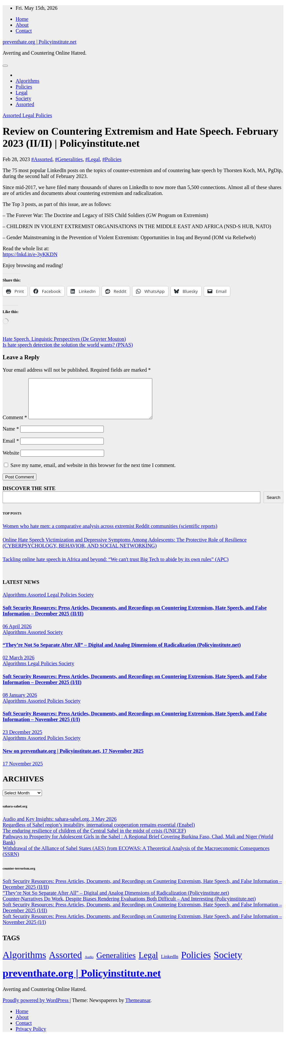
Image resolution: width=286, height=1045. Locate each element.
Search (273, 505)
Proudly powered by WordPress (36, 1008)
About (22, 25)
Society (23, 98)
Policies (24, 86)
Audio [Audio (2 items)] (89, 965)
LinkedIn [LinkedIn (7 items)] (169, 964)
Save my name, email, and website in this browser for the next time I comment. (93, 473)
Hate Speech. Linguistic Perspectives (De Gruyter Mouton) (64, 339)
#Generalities (69, 159)
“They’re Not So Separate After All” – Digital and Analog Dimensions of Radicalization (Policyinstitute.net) (122, 652)
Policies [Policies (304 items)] (196, 962)
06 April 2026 (17, 634)
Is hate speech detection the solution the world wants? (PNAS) (68, 345)
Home (22, 19)
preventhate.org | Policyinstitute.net (39, 42)
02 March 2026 (18, 665)
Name (11, 436)
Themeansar (137, 1008)
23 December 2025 (22, 740)
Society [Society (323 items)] (228, 962)
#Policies (112, 159)
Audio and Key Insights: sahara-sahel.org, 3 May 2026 (59, 827)
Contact (24, 31)
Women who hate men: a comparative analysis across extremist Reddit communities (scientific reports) (110, 534)
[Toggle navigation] (5, 66)
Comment (15, 425)
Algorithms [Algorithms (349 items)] (24, 962)
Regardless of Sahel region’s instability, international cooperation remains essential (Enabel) (99, 832)
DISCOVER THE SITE (29, 496)
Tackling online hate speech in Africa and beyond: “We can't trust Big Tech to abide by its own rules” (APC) (115, 567)
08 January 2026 (20, 703)
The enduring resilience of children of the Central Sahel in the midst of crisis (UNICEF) (94, 838)
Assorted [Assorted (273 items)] (65, 963)
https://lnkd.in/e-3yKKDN (30, 254)
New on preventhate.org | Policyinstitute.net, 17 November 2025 (73, 759)
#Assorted (41, 159)
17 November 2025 (23, 771)
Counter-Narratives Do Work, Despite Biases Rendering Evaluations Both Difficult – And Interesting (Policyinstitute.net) (129, 906)
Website (11, 460)
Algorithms (27, 81)
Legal (21, 92)
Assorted (25, 104)
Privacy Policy (31, 1036)
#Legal (92, 159)
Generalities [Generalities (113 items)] (116, 963)
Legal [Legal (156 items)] (148, 963)
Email (11, 448)
